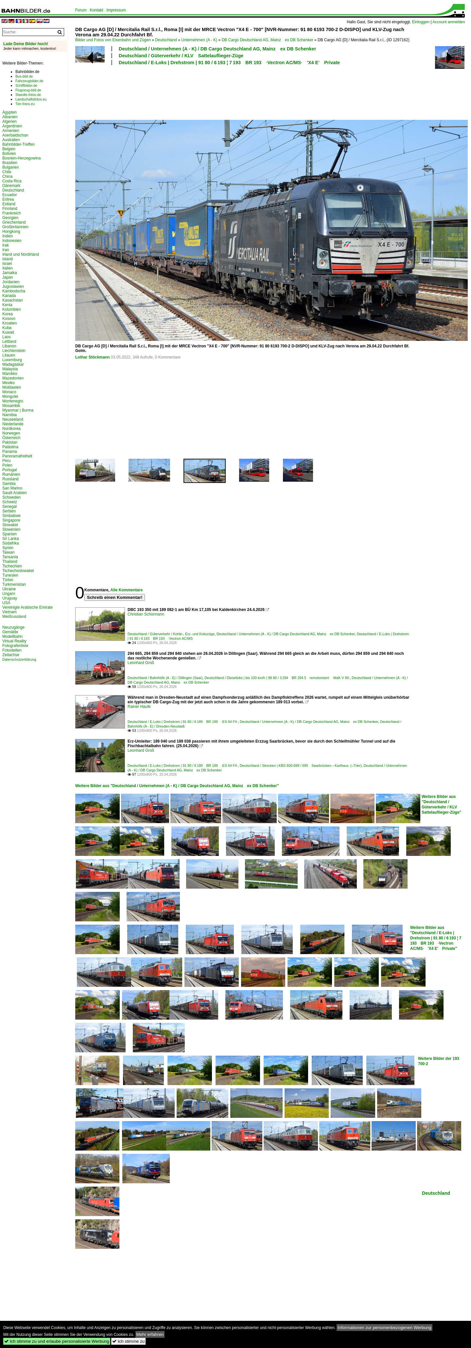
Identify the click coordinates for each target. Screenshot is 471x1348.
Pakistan (9, 442)
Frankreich (11, 213)
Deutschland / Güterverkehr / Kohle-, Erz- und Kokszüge (171, 634)
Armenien (10, 130)
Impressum (116, 10)
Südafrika (10, 543)
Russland (10, 479)
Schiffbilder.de (26, 85)
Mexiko (8, 382)
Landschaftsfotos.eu (30, 99)
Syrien (7, 547)
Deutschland (166, 40)
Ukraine (9, 589)
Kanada (9, 295)
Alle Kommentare (126, 590)
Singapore (11, 520)
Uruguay (9, 598)
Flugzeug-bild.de (28, 90)
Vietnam (9, 612)
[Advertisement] (242, 91)
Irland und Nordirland (20, 254)
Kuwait (8, 332)
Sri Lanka (10, 538)
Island (7, 259)
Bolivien (9, 153)
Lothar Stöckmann (92, 357)
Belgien (8, 149)
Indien (7, 236)
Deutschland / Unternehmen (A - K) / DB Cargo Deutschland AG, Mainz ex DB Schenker (217, 48)
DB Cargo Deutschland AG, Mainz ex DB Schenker (267, 40)
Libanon (9, 346)
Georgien (10, 217)
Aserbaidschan (15, 135)
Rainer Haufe (139, 706)
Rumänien (11, 474)
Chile (6, 172)
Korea (7, 314)
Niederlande (13, 424)
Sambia (9, 483)
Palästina (10, 447)
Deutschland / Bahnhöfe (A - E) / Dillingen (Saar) (165, 678)
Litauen (8, 355)
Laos (6, 337)
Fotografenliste (15, 645)
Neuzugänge (13, 627)
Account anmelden (448, 22)
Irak (5, 245)
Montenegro (12, 401)
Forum (81, 10)
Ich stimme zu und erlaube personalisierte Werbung (56, 1341)
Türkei (7, 580)
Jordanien (11, 282)
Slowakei (10, 525)
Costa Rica (12, 181)
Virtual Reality (14, 641)
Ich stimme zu (128, 1341)
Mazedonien (13, 378)
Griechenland (14, 222)
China (7, 176)
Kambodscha (13, 291)
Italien (7, 268)
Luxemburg (12, 360)
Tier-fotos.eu (25, 104)
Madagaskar (13, 364)
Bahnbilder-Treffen (18, 144)
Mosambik (11, 405)
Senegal (9, 506)
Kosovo (8, 318)
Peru (6, 460)
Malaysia (10, 369)
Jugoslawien (13, 286)
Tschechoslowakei (18, 570)
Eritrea (8, 199)
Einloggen (420, 22)
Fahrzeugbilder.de (29, 81)
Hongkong (11, 231)
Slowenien (11, 529)
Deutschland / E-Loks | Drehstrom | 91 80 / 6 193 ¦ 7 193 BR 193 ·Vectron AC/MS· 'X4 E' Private (229, 62)
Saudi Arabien (14, 492)
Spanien (9, 534)
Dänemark (11, 185)
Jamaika (9, 272)
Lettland (9, 341)
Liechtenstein (14, 350)
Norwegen (11, 433)
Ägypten (9, 112)
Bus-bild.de (24, 76)
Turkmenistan (14, 584)
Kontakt (96, 10)
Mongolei (10, 396)
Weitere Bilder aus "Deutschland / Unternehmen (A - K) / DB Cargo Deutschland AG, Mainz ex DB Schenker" (177, 786)
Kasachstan (12, 300)
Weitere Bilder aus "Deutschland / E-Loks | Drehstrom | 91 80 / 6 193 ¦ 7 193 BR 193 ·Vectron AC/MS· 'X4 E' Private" (436, 938)
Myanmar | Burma (17, 410)
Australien (11, 140)
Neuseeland (12, 419)
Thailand (9, 561)
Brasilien (9, 162)
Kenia (7, 305)
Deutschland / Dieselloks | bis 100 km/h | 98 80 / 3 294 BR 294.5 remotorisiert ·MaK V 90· (277, 678)
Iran (5, 250)
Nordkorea (11, 428)
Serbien (9, 511)
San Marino (12, 488)
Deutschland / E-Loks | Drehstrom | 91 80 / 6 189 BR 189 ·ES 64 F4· (183, 722)
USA (6, 602)
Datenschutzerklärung (19, 659)
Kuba (6, 327)
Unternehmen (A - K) (199, 40)
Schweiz (9, 502)
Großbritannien (15, 227)
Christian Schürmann (146, 614)
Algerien (9, 121)
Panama (9, 451)
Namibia (9, 415)
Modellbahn (12, 636)
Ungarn (8, 593)
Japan (7, 277)
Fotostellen (12, 650)
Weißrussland (14, 616)
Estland (8, 204)
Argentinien (12, 126)
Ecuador (9, 195)
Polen (7, 465)
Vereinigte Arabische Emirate (27, 607)
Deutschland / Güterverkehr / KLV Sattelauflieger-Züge (181, 55)
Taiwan (8, 552)
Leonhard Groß (141, 662)
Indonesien (12, 240)
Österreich (11, 437)
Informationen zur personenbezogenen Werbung (384, 1327)
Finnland (9, 208)
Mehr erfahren (150, 1334)
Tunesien (10, 575)
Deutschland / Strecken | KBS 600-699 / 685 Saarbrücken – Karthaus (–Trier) (301, 765)
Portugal (9, 470)
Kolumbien (11, 309)
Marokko (9, 373)
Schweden (11, 497)
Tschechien (12, 566)
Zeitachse (10, 655)
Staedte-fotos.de (28, 95)
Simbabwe (11, 515)
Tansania (10, 557)
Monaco (9, 392)
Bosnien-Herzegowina (21, 158)
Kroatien (9, 323)
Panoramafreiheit (17, 456)
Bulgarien (10, 167)
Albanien (10, 117)
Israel (7, 263)
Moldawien (11, 387)
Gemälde (10, 632)
